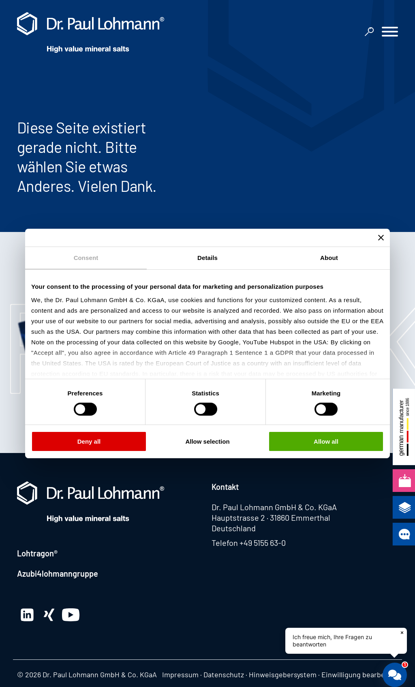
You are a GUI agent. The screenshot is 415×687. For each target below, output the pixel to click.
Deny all (89, 441)
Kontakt (225, 487)
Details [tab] (207, 257)
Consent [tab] (86, 257)
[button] (390, 33)
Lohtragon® (37, 553)
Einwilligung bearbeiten (359, 674)
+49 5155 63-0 (263, 542)
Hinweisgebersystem (283, 674)
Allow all (326, 441)
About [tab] (329, 257)
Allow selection (207, 441)
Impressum (180, 674)
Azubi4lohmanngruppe (57, 573)
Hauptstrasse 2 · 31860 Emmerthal (271, 517)
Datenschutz (223, 674)
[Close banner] (381, 237)
